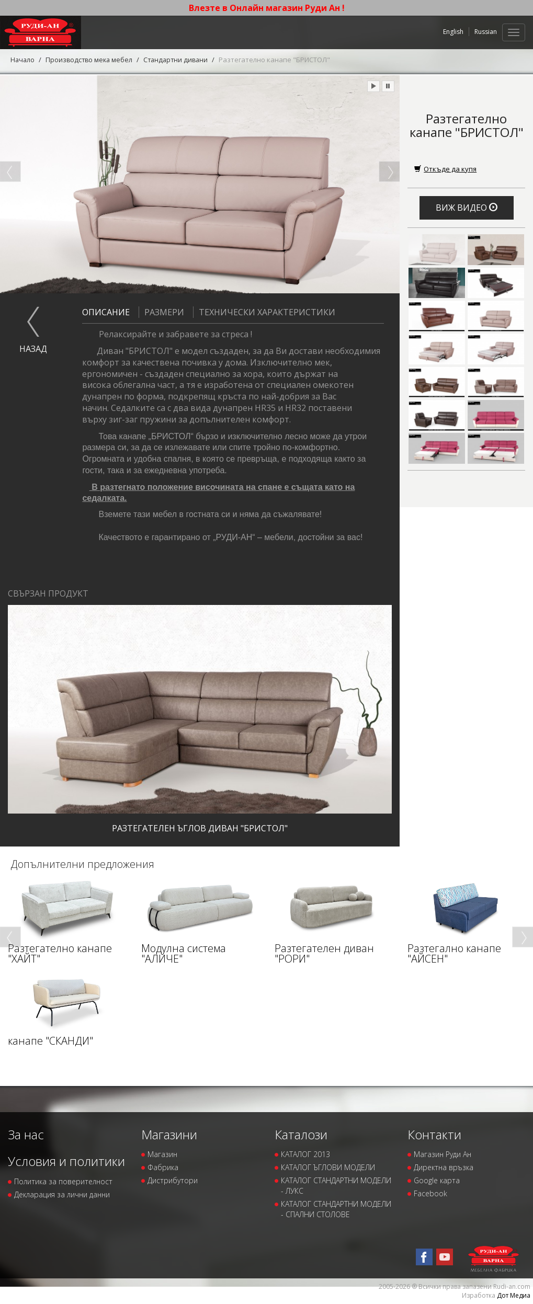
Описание (106, 312)
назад (33, 348)
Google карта (437, 1180)
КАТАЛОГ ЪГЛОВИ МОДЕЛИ (328, 1167)
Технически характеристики (264, 312)
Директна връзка (443, 1167)
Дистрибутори (173, 1180)
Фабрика (163, 1167)
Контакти (434, 1134)
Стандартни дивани (180, 59)
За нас (26, 1134)
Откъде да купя (445, 168)
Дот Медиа (513, 1295)
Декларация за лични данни (62, 1194)
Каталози (301, 1134)
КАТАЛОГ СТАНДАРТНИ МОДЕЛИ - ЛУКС (336, 1185)
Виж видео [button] (466, 207)
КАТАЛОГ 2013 (305, 1154)
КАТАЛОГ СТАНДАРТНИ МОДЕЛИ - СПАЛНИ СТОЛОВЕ (336, 1209)
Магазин (162, 1154)
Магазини (169, 1134)
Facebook (430, 1193)
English (453, 31)
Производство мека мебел (91, 59)
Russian (485, 31)
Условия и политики (66, 1161)
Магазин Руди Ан (442, 1154)
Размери (161, 312)
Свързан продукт (48, 593)
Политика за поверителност (63, 1181)
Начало (23, 59)
